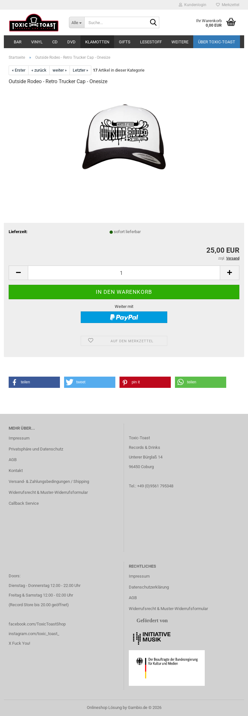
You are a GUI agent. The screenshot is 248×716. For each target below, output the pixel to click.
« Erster (18, 70)
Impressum (19, 438)
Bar (17, 41)
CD (55, 41)
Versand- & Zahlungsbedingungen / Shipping (49, 481)
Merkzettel (227, 5)
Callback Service (24, 503)
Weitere (179, 41)
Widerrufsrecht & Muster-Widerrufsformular (48, 492)
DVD (71, 41)
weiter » (60, 70)
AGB (13, 459)
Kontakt (16, 470)
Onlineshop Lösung (104, 707)
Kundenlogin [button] (192, 5)
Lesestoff (151, 41)
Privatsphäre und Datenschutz (36, 449)
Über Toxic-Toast (216, 41)
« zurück (38, 70)
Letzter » (80, 70)
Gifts (124, 41)
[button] (18, 273)
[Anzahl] (124, 273)
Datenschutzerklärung (149, 587)
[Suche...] (76, 22)
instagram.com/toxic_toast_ (34, 633)
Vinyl (37, 41)
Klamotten (97, 41)
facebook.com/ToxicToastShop (37, 624)
